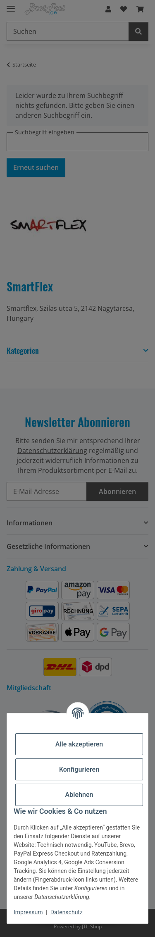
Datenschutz (66, 912)
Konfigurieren (79, 769)
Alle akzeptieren (79, 744)
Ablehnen (79, 795)
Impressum (28, 912)
